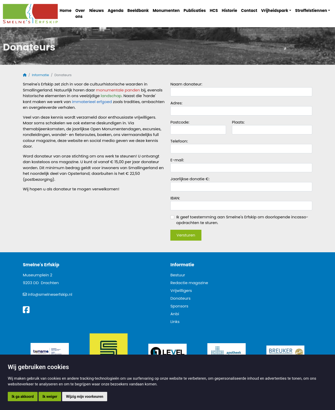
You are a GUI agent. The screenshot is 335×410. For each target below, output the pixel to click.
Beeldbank (138, 10)
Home (65, 10)
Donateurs (180, 298)
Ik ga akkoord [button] (23, 396)
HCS (214, 10)
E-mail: (177, 160)
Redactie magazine (189, 282)
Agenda (115, 10)
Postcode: (179, 122)
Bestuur (177, 275)
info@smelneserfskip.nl (50, 294)
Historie (229, 10)
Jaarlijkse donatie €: (190, 179)
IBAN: (175, 198)
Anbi (174, 314)
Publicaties (195, 10)
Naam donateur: (186, 84)
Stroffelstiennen (311, 10)
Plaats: (238, 122)
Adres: (176, 103)
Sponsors (179, 306)
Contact (249, 10)
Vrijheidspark (274, 10)
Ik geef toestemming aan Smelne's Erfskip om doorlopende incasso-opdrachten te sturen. (239, 220)
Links (174, 321)
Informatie (40, 75)
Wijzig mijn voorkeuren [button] (84, 396)
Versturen (186, 235)
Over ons (80, 13)
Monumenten (166, 10)
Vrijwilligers (181, 290)
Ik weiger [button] (49, 396)
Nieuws (96, 10)
